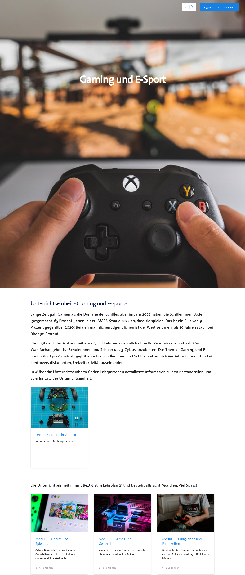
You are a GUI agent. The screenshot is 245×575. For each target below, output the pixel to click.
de (186, 6)
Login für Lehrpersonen (219, 6)
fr (192, 6)
